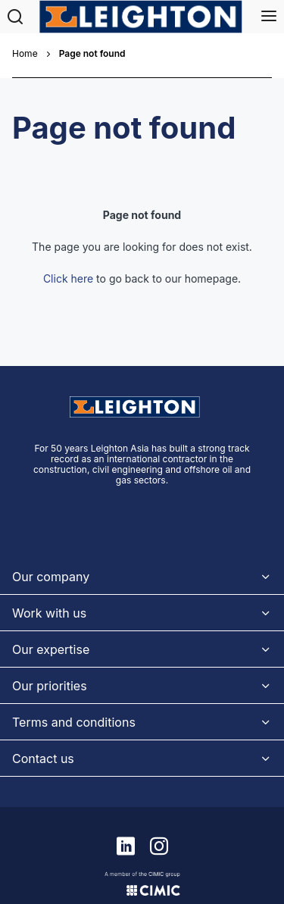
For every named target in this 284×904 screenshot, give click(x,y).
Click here (68, 230)
